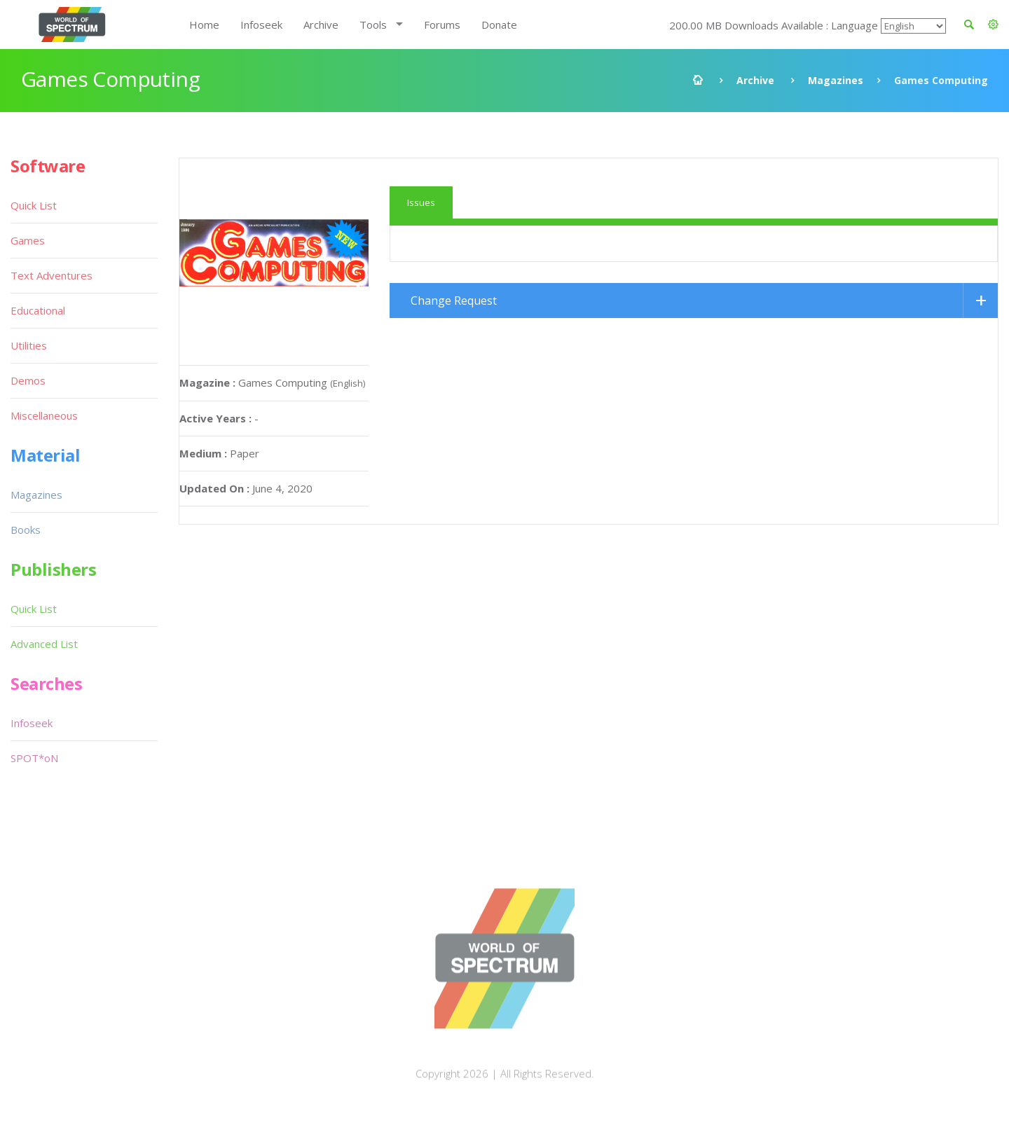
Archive (320, 25)
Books (26, 530)
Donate (499, 25)
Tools (373, 25)
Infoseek (261, 25)
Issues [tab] (421, 202)
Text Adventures (51, 275)
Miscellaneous (44, 415)
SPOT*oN (34, 758)
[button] (993, 25)
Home (204, 25)
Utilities (29, 345)
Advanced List (44, 644)
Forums (442, 25)
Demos (28, 380)
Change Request (454, 300)
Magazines (835, 80)
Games (28, 240)
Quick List (34, 205)
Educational (38, 310)
